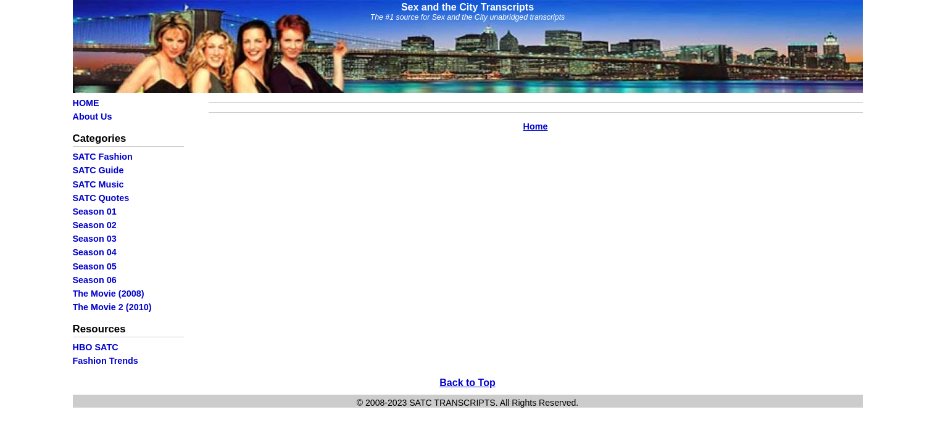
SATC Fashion (103, 157)
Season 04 (95, 252)
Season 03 (95, 239)
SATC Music (98, 184)
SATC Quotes (101, 198)
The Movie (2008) (108, 293)
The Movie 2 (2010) (112, 307)
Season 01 (95, 211)
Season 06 (95, 280)
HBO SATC (95, 347)
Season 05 (95, 266)
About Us (92, 116)
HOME (86, 103)
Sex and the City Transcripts (467, 7)
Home (535, 126)
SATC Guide (98, 170)
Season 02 (95, 225)
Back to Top (467, 382)
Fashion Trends (105, 361)
